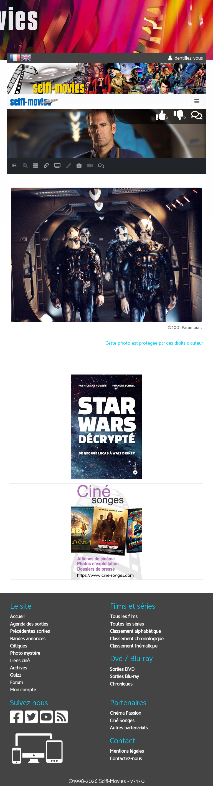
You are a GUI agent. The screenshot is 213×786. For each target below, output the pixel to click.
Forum (16, 683)
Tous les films (124, 617)
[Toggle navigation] (197, 101)
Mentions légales (127, 751)
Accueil (17, 617)
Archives (18, 668)
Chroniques (121, 684)
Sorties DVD (122, 670)
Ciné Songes (122, 721)
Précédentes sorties (30, 632)
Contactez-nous (126, 759)
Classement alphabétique (135, 632)
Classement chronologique (137, 639)
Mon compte (23, 690)
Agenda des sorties (29, 624)
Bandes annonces (27, 639)
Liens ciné (20, 661)
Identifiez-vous (185, 58)
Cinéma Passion (125, 713)
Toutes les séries (127, 624)
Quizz (15, 675)
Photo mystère (25, 653)
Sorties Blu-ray (124, 677)
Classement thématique (134, 646)
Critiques (18, 646)
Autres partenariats (129, 728)
